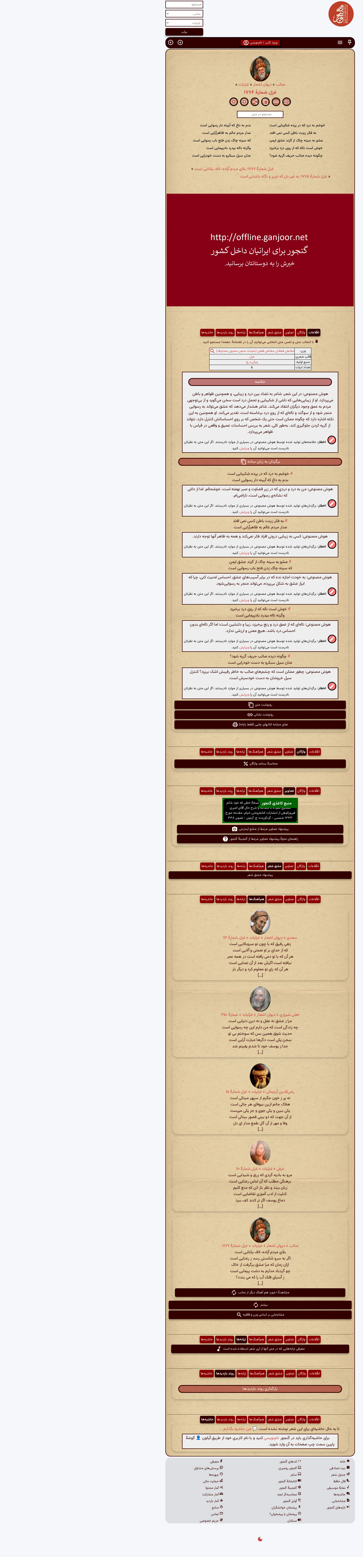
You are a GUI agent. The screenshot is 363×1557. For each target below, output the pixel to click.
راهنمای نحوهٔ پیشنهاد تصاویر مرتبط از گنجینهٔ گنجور (182, 839)
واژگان (222, 332)
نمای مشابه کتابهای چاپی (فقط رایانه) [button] (181, 725)
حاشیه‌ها (129, 332)
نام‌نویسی (192, 1438)
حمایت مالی (134, 1481)
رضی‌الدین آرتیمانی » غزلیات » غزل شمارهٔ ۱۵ (181, 1092)
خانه (266, 1461)
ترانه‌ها (162, 332)
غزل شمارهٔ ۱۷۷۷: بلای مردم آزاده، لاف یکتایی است (155, 169)
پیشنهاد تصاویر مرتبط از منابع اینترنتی (181, 829)
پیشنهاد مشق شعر (181, 875)
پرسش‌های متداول (129, 1468)
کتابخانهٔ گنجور (211, 1481)
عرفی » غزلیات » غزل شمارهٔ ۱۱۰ (182, 1169)
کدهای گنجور (212, 1461)
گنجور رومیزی (211, 1468)
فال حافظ (263, 1481)
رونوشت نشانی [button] (181, 715)
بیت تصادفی (261, 1468)
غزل (173, 356)
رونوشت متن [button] (181, 705)
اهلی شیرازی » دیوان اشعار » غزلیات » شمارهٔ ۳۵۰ (181, 1015)
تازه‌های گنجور (259, 1507)
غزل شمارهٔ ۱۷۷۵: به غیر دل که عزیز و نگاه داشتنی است (205, 177)
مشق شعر (196, 332)
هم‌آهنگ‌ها (177, 332)
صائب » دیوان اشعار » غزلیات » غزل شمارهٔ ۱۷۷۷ (181, 1246)
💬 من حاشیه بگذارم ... (160, 1429)
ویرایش (166, 448)
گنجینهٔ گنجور (211, 1488)
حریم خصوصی (132, 1520)
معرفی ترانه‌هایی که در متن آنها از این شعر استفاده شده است (181, 1349)
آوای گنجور (213, 1501)
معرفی (137, 1461)
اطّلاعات (235, 332)
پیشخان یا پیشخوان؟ (207, 1514)
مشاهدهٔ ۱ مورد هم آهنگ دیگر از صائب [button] (181, 1293)
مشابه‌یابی (262, 1501)
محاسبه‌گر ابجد (210, 1494)
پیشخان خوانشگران (208, 1507)
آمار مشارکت (134, 1494)
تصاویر (210, 332)
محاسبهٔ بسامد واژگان (181, 764)
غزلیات (165, 85)
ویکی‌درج (173, 362)
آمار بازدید (135, 1501)
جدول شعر (261, 1474)
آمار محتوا (135, 1488)
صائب (201, 85)
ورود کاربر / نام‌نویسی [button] (181, 43)
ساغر (217, 1474)
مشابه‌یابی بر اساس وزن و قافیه (182, 1315)
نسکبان (216, 1520)
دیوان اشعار (183, 85)
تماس (138, 1514)
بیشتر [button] (181, 1305)
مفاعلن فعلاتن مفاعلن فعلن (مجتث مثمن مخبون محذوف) (177, 351)
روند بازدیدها (146, 332)
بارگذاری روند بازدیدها (181, 1389)
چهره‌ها (137, 1474)
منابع (138, 1507)
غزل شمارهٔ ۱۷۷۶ (181, 92)
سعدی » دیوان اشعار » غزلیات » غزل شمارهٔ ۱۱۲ (181, 938)
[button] (271, 42)
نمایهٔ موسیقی (259, 1488)
